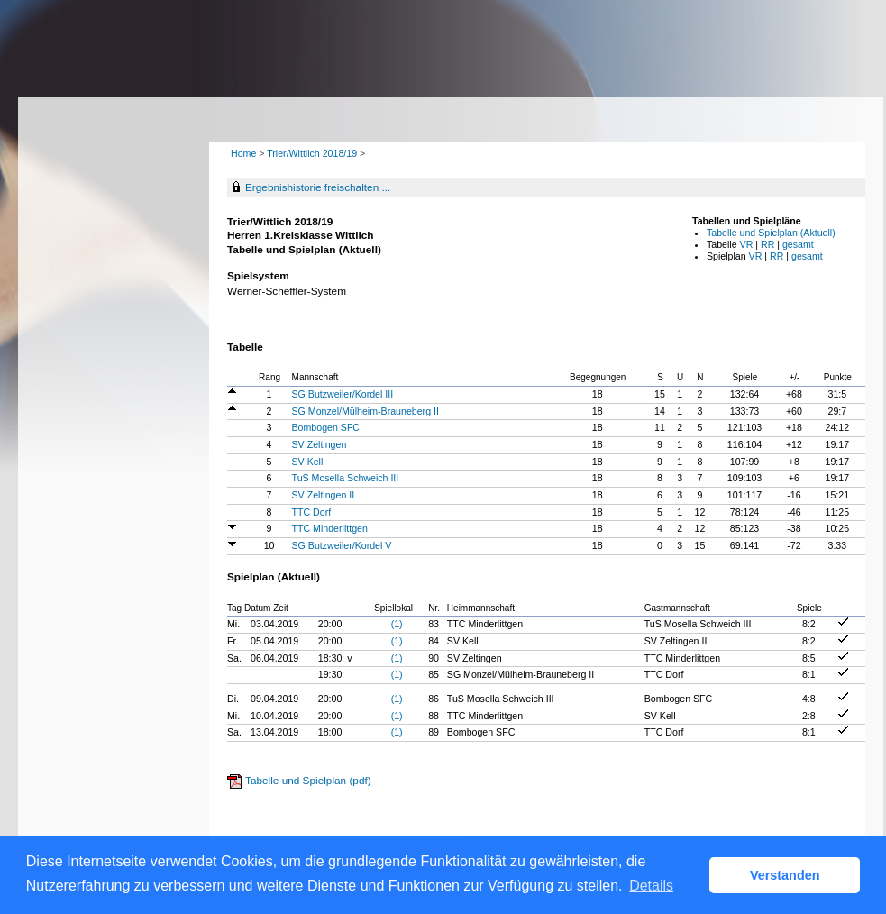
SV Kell (308, 461)
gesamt (798, 244)
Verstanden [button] (785, 875)
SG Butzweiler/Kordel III (343, 393)
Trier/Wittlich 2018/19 (313, 153)
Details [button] (651, 885)
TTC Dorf (312, 512)
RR (767, 244)
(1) (397, 623)
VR (747, 244)
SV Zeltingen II (323, 494)
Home (243, 153)
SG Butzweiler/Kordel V (342, 545)
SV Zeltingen (319, 444)
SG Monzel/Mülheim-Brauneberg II (365, 411)
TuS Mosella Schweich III (345, 477)
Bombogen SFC (326, 427)
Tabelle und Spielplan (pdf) (308, 780)
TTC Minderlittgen (330, 528)
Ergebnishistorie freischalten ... (317, 187)
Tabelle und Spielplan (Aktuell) (771, 232)
